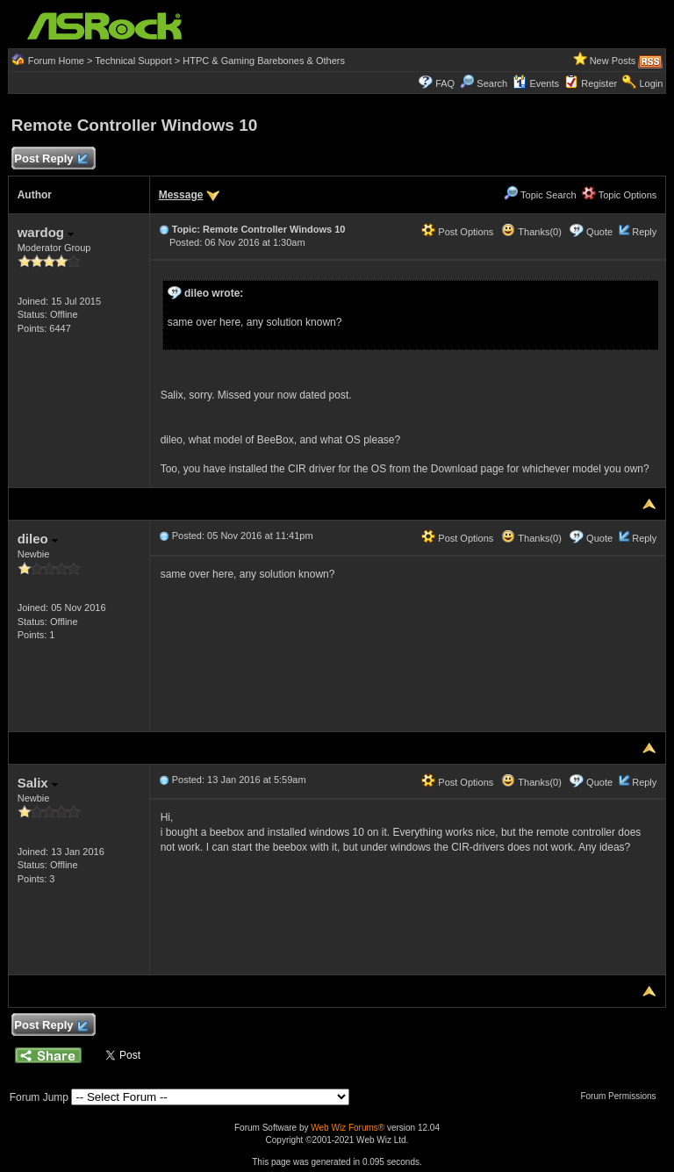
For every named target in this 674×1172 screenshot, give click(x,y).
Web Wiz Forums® (347, 1127)
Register (599, 83)
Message (181, 195)
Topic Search (540, 195)
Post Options (457, 231)
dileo (38, 538)
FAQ (445, 83)
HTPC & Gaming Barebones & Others (264, 60)
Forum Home (56, 60)
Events (536, 83)
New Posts (613, 60)
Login (651, 83)
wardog (46, 232)
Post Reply (50, 159)
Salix (38, 782)
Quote (599, 231)
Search (492, 83)
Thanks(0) (531, 231)
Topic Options (619, 195)
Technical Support (133, 60)
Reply (644, 231)
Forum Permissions (622, 1096)
